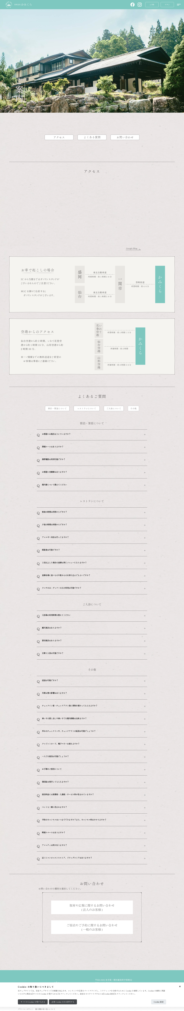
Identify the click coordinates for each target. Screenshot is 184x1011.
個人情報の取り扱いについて (45, 1009)
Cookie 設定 (159, 1002)
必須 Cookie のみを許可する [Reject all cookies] (62, 1002)
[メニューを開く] (178, 5)
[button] (132, 5)
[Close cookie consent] (180, 986)
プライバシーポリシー (25, 1009)
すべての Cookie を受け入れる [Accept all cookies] (32, 1002)
